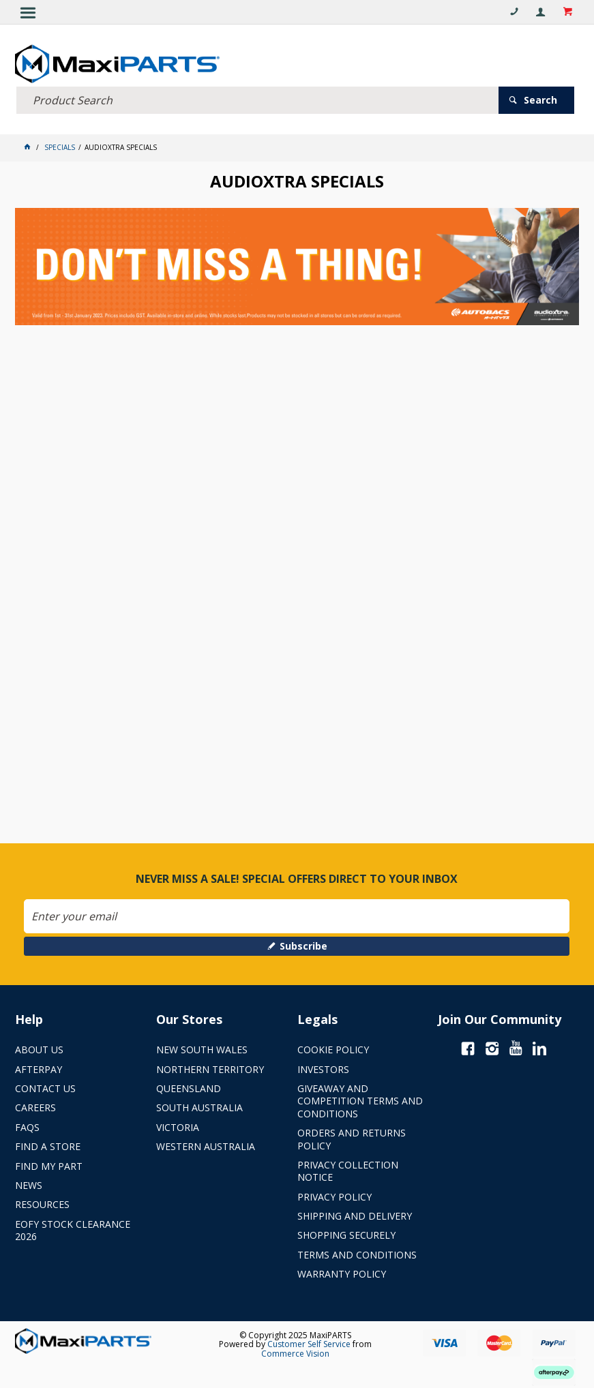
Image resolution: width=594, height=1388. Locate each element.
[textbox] (257, 100)
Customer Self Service (309, 1344)
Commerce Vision (295, 1353)
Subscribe (303, 945)
